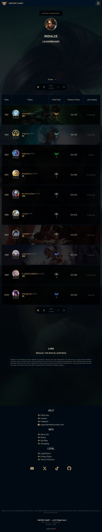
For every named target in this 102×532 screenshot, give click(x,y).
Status (43, 437)
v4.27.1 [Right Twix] (59, 520)
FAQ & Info (44, 415)
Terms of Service (47, 459)
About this (44, 434)
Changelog (44, 443)
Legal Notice (45, 453)
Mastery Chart (16, 3)
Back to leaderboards (51, 13)
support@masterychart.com (52, 424)
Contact (43, 418)
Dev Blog (44, 440)
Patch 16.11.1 (46, 522)
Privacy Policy (46, 456)
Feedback (44, 421)
